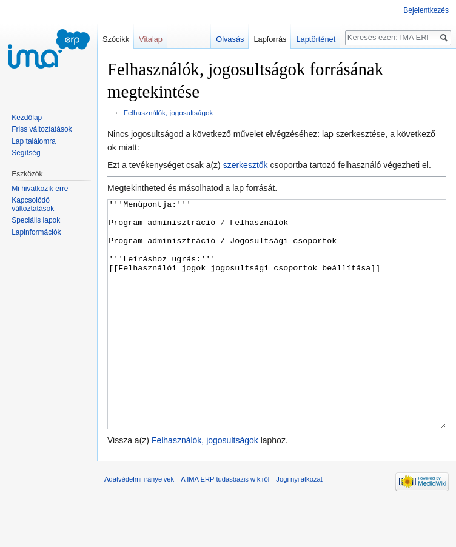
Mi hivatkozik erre (40, 188)
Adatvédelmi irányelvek (139, 524)
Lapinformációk (36, 232)
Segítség (26, 153)
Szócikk (115, 39)
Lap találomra (34, 141)
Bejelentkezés (426, 10)
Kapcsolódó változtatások (33, 204)
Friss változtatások (42, 129)
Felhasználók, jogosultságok (168, 112)
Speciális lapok (36, 220)
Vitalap (151, 39)
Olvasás (230, 39)
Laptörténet (315, 39)
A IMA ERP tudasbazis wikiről (225, 524)
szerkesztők (245, 165)
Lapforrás (269, 39)
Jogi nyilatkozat (299, 524)
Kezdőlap (27, 117)
